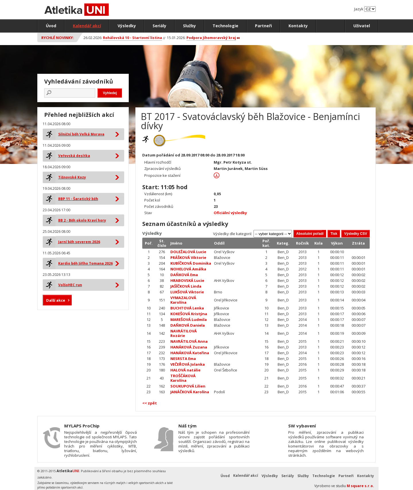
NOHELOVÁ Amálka (188, 269)
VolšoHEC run (70, 284)
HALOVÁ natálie (185, 370)
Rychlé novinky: (57, 37)
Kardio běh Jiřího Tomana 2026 (85, 263)
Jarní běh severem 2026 (79, 241)
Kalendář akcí (87, 25)
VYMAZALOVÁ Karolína (183, 300)
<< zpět (149, 403)
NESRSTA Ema (183, 358)
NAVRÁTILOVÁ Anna (189, 341)
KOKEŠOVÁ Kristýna (188, 313)
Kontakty (298, 25)
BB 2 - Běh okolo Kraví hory (82, 220)
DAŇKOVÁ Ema (184, 274)
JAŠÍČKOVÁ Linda (185, 286)
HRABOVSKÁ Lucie (187, 280)
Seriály (159, 25)
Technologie (225, 25)
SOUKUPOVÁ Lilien (187, 386)
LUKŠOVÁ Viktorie (187, 292)
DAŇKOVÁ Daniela (187, 325)
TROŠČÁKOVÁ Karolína (183, 378)
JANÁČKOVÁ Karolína (189, 391)
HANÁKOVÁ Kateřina (189, 352)
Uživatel (361, 25)
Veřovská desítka (74, 155)
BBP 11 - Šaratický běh (78, 198)
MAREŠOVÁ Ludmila (188, 319)
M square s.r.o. (360, 485)
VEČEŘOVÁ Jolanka (187, 364)
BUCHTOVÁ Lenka (187, 308)
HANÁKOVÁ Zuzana (188, 347)
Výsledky (127, 25)
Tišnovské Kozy (72, 177)
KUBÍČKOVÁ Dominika (190, 263)
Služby (189, 25)
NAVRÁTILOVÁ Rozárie (183, 333)
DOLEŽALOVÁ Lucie (188, 251)
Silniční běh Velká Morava (81, 134)
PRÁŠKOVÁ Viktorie (188, 257)
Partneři (263, 25)
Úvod (51, 25)
